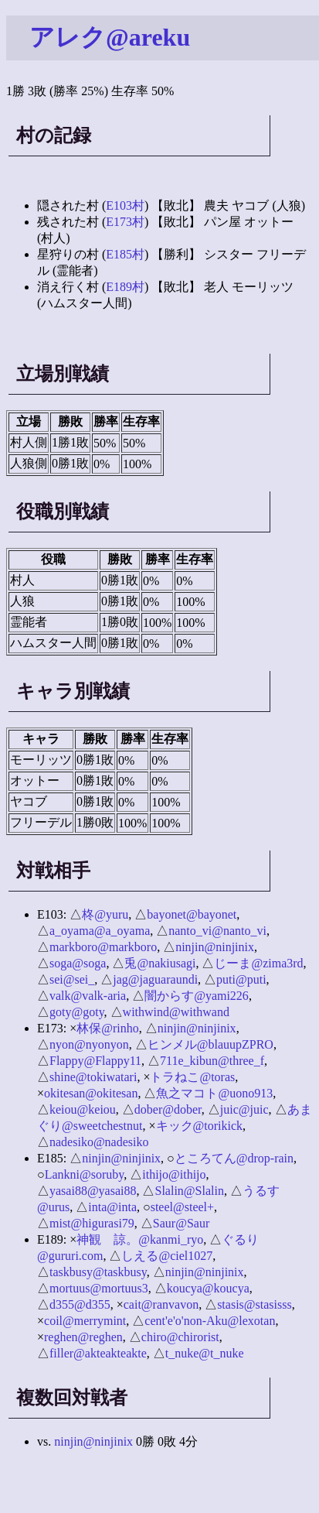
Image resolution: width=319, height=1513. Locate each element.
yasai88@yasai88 (92, 1190)
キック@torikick (199, 1125)
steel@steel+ (182, 1206)
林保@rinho (107, 1028)
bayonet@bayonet (191, 914)
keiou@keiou (82, 1109)
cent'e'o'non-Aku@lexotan (209, 1320)
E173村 (125, 221)
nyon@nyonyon (89, 1044)
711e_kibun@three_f (212, 1060)
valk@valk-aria (87, 995)
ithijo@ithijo (173, 1174)
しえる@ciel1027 (166, 1255)
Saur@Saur (181, 1223)
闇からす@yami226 (196, 995)
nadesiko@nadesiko (98, 1141)
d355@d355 (79, 1304)
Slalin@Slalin (188, 1190)
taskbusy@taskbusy (98, 1272)
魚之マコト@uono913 (214, 1093)
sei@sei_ (71, 979)
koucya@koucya (208, 1288)
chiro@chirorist (180, 1337)
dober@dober (168, 1109)
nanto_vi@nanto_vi (217, 930)
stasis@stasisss (254, 1304)
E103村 (125, 205)
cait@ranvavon (161, 1304)
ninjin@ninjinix (214, 946)
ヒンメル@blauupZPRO (210, 1044)
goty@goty (76, 1011)
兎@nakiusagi (159, 963)
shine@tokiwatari (93, 1076)
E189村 (125, 286)
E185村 (125, 254)
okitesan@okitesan (90, 1093)
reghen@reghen (83, 1337)
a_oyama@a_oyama (99, 930)
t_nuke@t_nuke (204, 1353)
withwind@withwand (176, 1011)
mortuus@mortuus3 (98, 1288)
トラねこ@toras (192, 1076)
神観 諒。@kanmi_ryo (139, 1239)
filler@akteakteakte (98, 1353)
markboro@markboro (103, 946)
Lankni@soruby (84, 1174)
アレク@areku (109, 37)
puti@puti (241, 979)
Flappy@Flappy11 (95, 1060)
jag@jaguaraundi (155, 979)
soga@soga (77, 963)
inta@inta (112, 1206)
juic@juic (244, 1109)
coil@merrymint (85, 1320)
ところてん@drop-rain (234, 1158)
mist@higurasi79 (91, 1223)
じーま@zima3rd (258, 963)
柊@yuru (105, 914)
